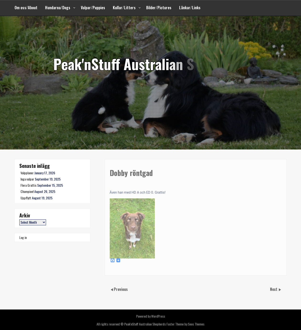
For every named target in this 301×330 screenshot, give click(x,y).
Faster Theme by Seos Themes (185, 323)
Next (274, 289)
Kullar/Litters (124, 7)
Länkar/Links (190, 7)
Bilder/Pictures (158, 7)
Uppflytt (26, 197)
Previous (121, 289)
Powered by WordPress (150, 316)
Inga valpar (27, 178)
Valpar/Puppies (93, 7)
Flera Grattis (28, 185)
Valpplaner (27, 172)
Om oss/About (26, 7)
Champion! (27, 191)
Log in (23, 237)
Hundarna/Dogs (57, 7)
